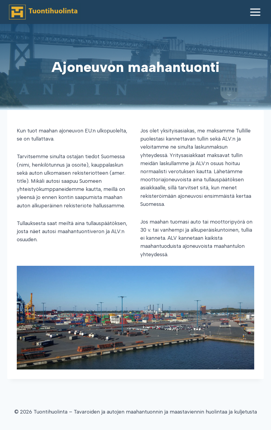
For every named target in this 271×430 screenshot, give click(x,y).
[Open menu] (255, 12)
